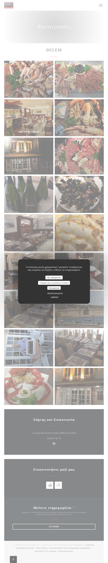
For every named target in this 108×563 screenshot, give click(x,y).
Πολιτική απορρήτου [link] (55, 293)
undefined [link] (54, 297)
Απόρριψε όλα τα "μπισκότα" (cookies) (54, 283)
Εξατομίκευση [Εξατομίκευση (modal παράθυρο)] (54, 288)
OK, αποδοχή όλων (54, 277)
